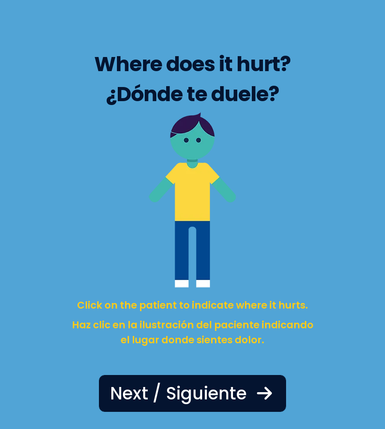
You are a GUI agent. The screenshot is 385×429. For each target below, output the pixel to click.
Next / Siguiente (192, 393)
